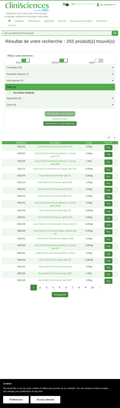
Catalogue (19, 21)
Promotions (101, 21)
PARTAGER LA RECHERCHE (60, 124)
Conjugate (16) (14, 67)
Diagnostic (49, 21)
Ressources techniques (81, 21)
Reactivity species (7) (18, 74)
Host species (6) (15, 80)
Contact (12, 25)
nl (93, 4)
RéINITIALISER (60, 119)
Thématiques (34, 21)
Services (62, 21)
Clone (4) (11, 104)
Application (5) (14, 98)
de (83, 4)
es (80, 4)
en (76, 4)
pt (89, 4)
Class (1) (11, 87)
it (87, 4)
